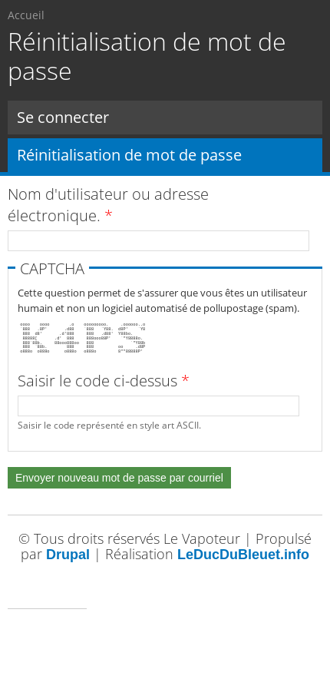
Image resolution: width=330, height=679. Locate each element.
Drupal (68, 554)
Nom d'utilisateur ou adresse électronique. (108, 205)
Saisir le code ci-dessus (104, 380)
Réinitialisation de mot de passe (169, 154)
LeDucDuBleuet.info (243, 554)
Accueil (26, 15)
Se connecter (63, 117)
